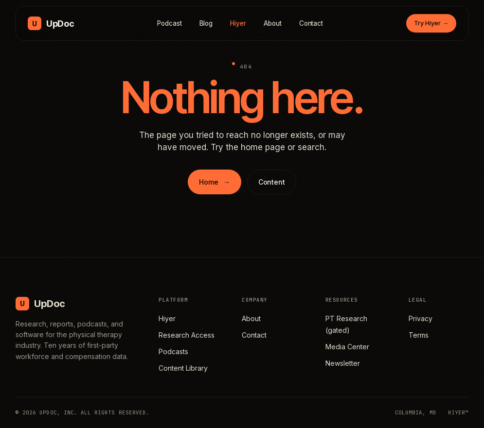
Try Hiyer (431, 23)
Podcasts (173, 351)
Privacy (420, 318)
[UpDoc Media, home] (51, 23)
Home (214, 182)
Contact (311, 23)
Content (271, 182)
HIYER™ (458, 412)
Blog (206, 23)
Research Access (187, 335)
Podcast (169, 23)
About (273, 23)
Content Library (183, 368)
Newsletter (342, 363)
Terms (419, 335)
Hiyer (238, 23)
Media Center (347, 346)
